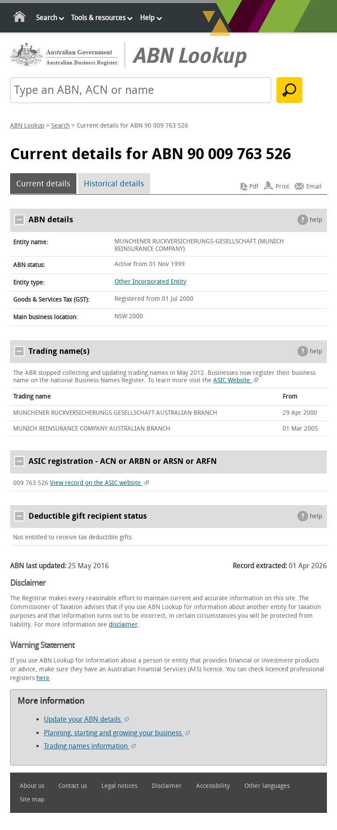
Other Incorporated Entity (150, 281)
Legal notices (119, 786)
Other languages (267, 786)
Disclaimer (167, 786)
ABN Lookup (27, 125)
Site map (32, 799)
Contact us (72, 786)
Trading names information (90, 746)
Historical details (114, 184)
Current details (43, 184)
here (43, 678)
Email (314, 186)
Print (282, 186)
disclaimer (123, 624)
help (316, 220)
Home (20, 18)
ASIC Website (235, 380)
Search (46, 18)
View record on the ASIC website (99, 483)
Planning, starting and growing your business (117, 733)
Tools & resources (98, 18)
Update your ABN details (86, 719)
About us (32, 786)
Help (147, 18)
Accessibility (213, 786)
